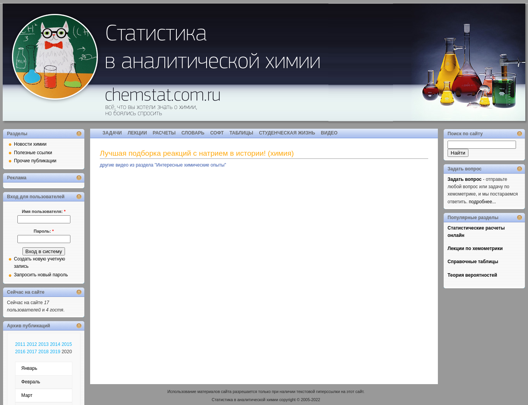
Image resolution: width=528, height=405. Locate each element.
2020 (67, 351)
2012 (32, 344)
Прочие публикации (35, 160)
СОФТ (217, 133)
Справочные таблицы (473, 261)
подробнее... (482, 201)
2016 (20, 351)
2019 (55, 351)
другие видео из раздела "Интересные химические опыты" (163, 165)
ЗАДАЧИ (112, 133)
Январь (29, 368)
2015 (67, 344)
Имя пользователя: (44, 211)
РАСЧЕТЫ (164, 133)
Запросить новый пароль (41, 274)
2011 (20, 344)
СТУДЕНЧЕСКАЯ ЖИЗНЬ (287, 133)
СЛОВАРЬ (192, 133)
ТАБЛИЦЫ (241, 133)
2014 (55, 344)
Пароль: (44, 231)
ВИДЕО (329, 133)
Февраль (30, 382)
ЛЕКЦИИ (137, 133)
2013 (43, 344)
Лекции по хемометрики (475, 248)
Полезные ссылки (33, 152)
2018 (43, 351)
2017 (32, 351)
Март (26, 395)
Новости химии (30, 144)
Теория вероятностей (472, 275)
